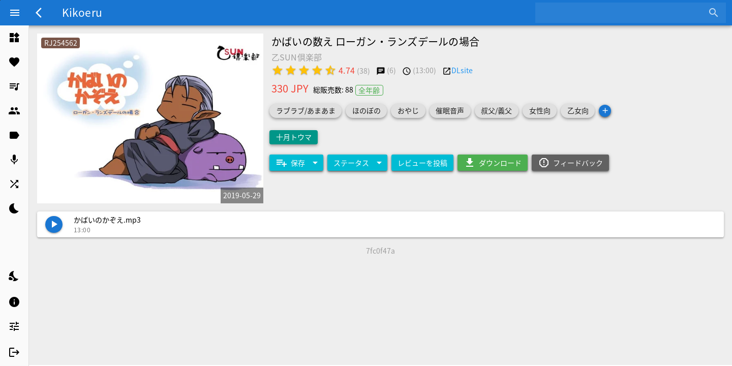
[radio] (277, 70)
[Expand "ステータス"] (357, 163)
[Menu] (14, 12)
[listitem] (14, 37)
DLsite (462, 70)
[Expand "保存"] (296, 163)
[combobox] (623, 13)
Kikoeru (82, 12)
